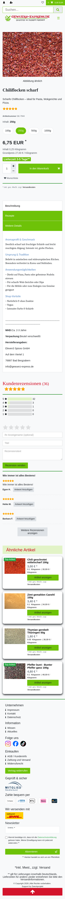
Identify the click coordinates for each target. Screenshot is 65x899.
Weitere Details (13, 225)
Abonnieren (41, 851)
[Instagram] (8, 743)
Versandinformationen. (32, 879)
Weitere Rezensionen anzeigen (32, 532)
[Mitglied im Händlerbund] (32, 786)
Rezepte (9, 215)
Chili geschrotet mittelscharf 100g (37, 561)
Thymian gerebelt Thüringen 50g (38, 631)
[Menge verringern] (13, 170)
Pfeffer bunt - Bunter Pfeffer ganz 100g (39, 666)
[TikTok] (23, 743)
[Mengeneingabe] (7, 168)
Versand (44, 867)
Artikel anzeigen (43, 577)
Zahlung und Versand (18, 760)
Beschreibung (12, 205)
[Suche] (57, 10)
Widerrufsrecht (15, 763)
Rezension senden (15, 465)
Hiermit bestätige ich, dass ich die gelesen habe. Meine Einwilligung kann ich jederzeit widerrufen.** (32, 840)
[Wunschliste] (43, 2)
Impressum (13, 710)
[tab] (32, 206)
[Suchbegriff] (28, 10)
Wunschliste (11, 178)
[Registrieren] (11, 2)
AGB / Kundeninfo (17, 756)
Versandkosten (28, 187)
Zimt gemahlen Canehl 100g (41, 596)
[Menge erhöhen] (13, 166)
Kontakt (11, 713)
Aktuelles (12, 731)
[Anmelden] (4, 2)
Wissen (11, 728)
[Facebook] (15, 743)
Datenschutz (14, 717)
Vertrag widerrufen (18, 770)
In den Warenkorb (45, 168)
